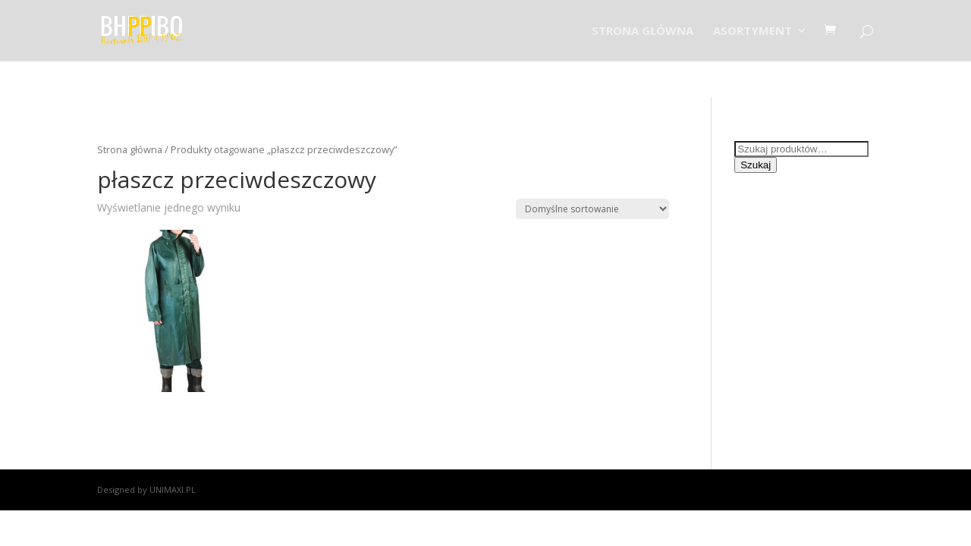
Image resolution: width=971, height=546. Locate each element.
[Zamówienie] (592, 209)
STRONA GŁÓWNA (642, 31)
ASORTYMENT (752, 31)
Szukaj (755, 165)
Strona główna (129, 149)
